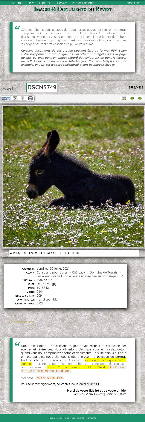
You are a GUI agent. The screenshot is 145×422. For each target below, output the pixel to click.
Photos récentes (83, 3)
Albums (17, 3)
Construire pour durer (52, 272)
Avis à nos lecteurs (50, 377)
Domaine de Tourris (103, 272)
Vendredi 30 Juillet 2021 (53, 268)
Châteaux (78, 272)
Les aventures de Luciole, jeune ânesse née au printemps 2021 (80, 276)
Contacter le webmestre (83, 417)
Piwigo (66, 417)
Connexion (131, 3)
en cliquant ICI (89, 384)
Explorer (45, 3)
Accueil (8, 88)
